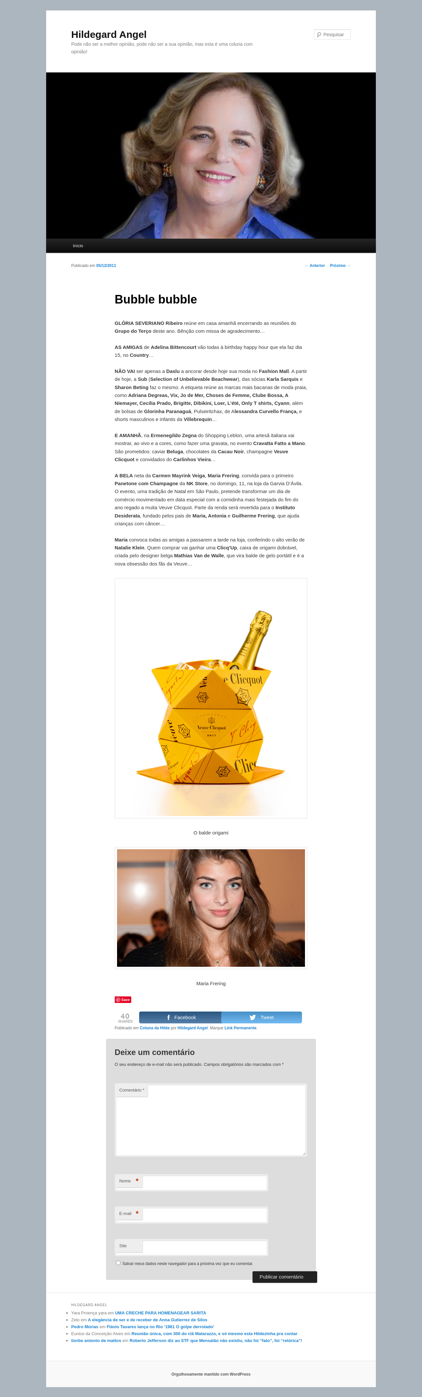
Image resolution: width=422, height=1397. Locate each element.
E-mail (129, 1214)
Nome (129, 1181)
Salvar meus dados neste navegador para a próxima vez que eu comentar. (187, 1263)
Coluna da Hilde (155, 1028)
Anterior (315, 265)
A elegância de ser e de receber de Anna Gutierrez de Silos (147, 1319)
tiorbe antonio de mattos (96, 1340)
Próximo (340, 265)
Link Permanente (240, 1028)
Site (123, 1245)
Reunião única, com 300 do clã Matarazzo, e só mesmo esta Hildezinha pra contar (215, 1333)
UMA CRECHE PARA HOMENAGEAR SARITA (160, 1312)
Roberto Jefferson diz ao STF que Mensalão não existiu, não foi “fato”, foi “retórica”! (216, 1340)
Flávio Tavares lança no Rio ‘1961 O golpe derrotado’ (160, 1326)
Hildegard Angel (109, 34)
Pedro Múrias (84, 1326)
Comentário (131, 1090)
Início (78, 245)
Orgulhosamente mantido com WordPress (211, 1374)
